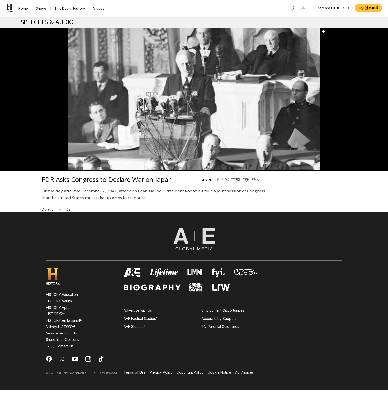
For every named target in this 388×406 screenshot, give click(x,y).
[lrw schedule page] (221, 303)
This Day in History (69, 9)
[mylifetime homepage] (164, 288)
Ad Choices (244, 388)
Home (23, 9)
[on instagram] (88, 375)
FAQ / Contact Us (59, 362)
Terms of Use (135, 388)
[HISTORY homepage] (56, 292)
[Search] (292, 7)
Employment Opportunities (223, 326)
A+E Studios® (135, 342)
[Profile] (303, 7)
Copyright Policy (190, 388)
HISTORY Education (62, 310)
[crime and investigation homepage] (196, 303)
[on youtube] (75, 375)
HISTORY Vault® (59, 317)
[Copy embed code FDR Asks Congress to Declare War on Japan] (263, 186)
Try (369, 8)
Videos (98, 9)
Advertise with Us (138, 326)
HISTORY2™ (55, 330)
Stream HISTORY (333, 8)
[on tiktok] (101, 375)
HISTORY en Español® (64, 336)
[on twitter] (62, 375)
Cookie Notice (219, 388)
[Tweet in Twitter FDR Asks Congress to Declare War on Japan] (233, 186)
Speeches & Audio (47, 22)
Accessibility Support (219, 334)
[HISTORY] (10, 8)
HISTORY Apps (58, 323)
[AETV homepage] (132, 288)
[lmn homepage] (195, 288)
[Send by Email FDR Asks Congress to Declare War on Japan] (243, 186)
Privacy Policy (161, 388)
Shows (41, 9)
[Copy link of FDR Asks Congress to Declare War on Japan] (253, 186)
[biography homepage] (152, 303)
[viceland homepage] (246, 288)
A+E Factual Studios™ (141, 334)
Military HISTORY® (61, 342)
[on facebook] (49, 375)
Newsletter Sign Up (61, 349)
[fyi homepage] (218, 288)
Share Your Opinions (62, 355)
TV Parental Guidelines (220, 342)
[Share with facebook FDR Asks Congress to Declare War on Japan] (223, 186)
